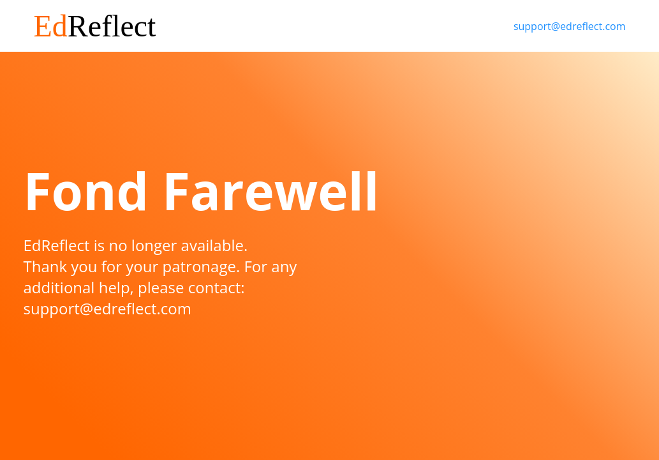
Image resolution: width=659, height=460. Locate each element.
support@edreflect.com (570, 26)
